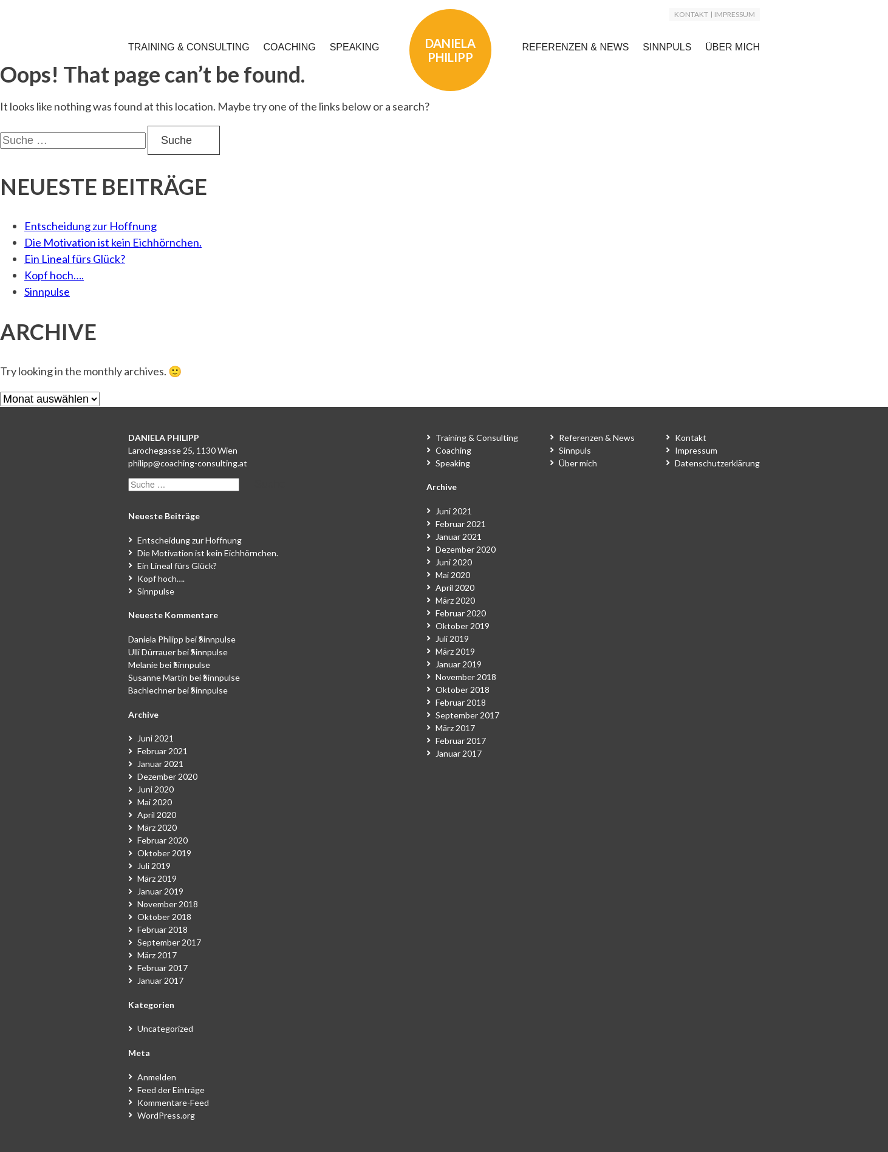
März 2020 (157, 827)
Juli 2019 (154, 866)
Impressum (734, 14)
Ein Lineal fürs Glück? (74, 258)
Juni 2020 (155, 789)
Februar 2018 (162, 929)
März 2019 (157, 878)
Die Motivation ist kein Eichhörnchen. (113, 242)
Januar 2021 (160, 763)
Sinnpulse (47, 291)
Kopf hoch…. (54, 275)
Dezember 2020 (167, 776)
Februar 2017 (162, 968)
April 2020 (156, 814)
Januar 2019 (160, 891)
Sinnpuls (667, 47)
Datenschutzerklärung (717, 463)
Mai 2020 (154, 802)
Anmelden (156, 1077)
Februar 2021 (162, 751)
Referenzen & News (575, 47)
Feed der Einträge (171, 1090)
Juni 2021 (155, 738)
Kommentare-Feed (173, 1102)
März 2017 (157, 955)
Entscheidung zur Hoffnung (90, 226)
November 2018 (167, 904)
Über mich (732, 47)
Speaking (355, 47)
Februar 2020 (162, 840)
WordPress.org (166, 1115)
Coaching (290, 47)
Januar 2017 (160, 980)
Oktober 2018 (164, 917)
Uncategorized (165, 1028)
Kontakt (691, 14)
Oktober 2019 (164, 853)
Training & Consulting (189, 47)
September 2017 (169, 942)
